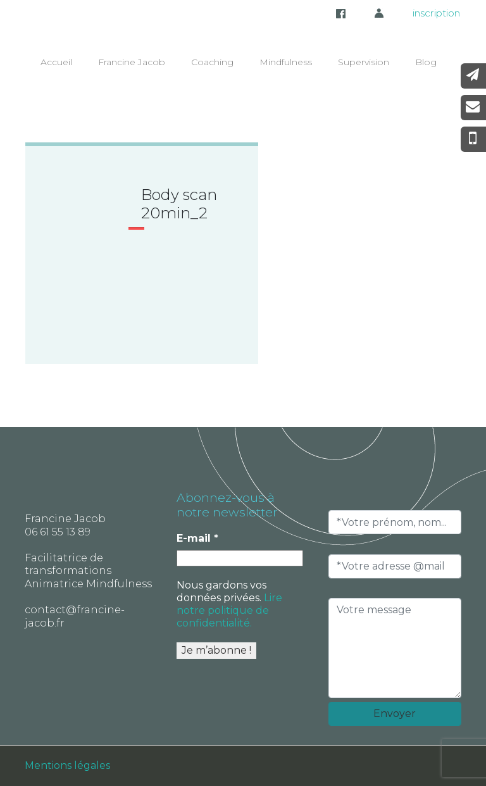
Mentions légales (67, 765)
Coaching (212, 62)
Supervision (363, 62)
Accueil (56, 62)
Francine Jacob (131, 62)
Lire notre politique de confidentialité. (229, 610)
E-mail (197, 538)
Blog (426, 62)
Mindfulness (285, 62)
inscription (436, 13)
